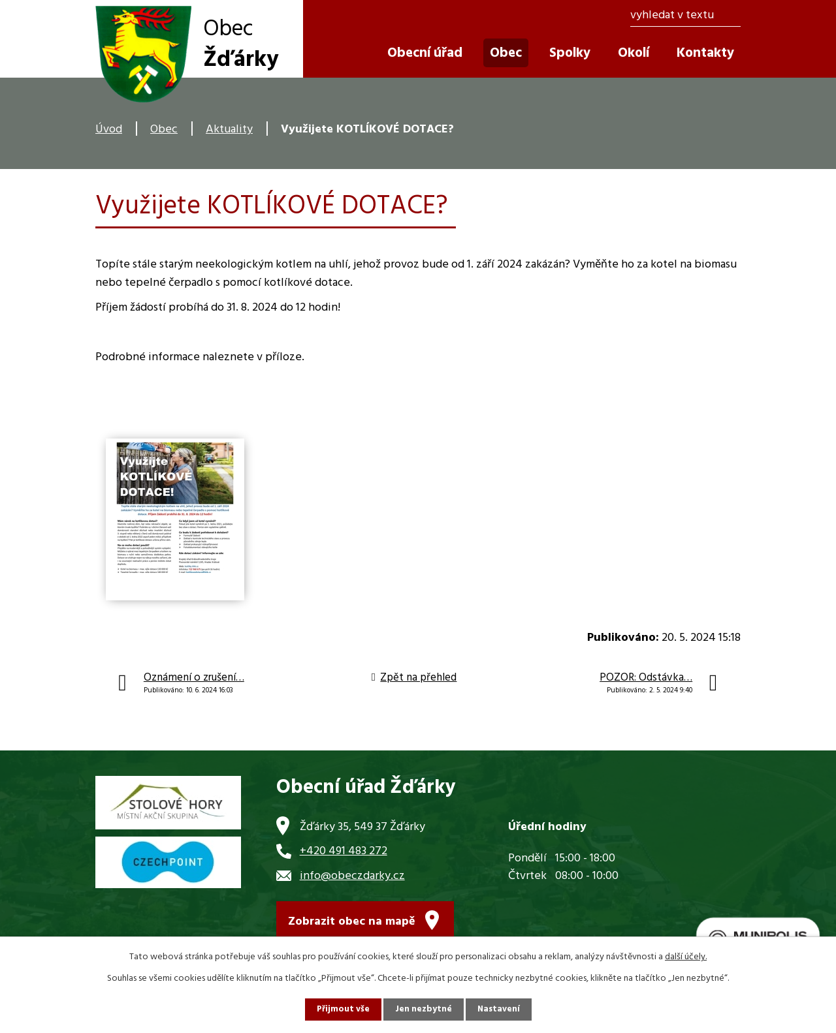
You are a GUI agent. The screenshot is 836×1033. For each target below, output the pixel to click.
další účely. (686, 956)
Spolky (569, 53)
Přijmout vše (341, 1009)
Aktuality (229, 129)
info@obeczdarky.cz (352, 876)
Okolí (633, 53)
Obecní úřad (424, 53)
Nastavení (499, 1009)
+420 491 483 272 (343, 851)
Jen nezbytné (423, 1009)
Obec (164, 129)
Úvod (108, 129)
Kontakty (705, 53)
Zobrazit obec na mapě (351, 924)
